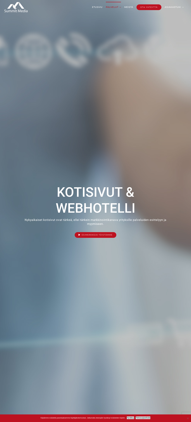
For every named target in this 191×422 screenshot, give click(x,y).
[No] (187, 418)
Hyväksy (130, 418)
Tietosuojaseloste (143, 418)
